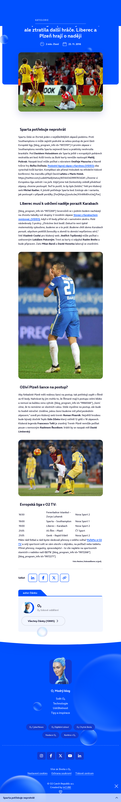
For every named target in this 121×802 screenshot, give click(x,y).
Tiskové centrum (84, 773)
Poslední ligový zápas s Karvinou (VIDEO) (71, 165)
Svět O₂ (40, 29)
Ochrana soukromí (61, 773)
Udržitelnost (44, 49)
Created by (60, 790)
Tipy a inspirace (46, 60)
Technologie (43, 39)
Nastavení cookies (38, 773)
